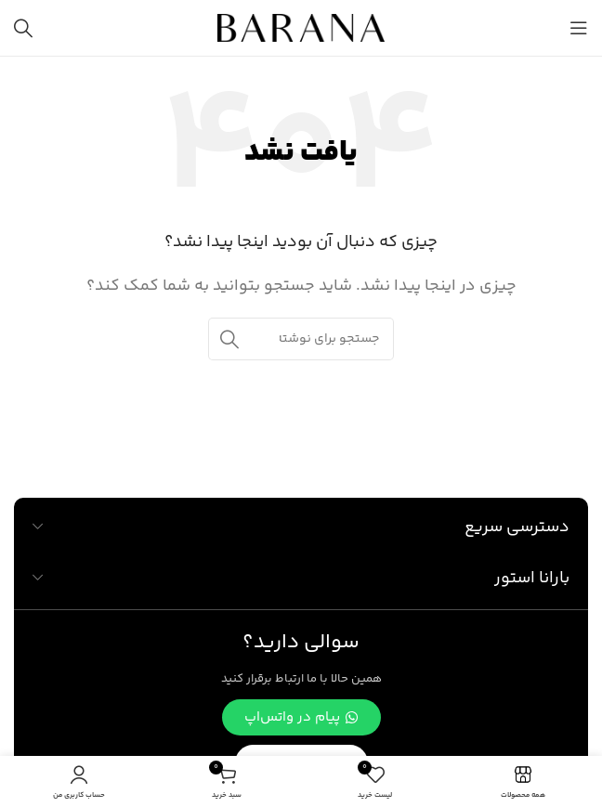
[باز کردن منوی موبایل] (578, 27)
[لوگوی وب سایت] (301, 28)
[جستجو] (23, 27)
